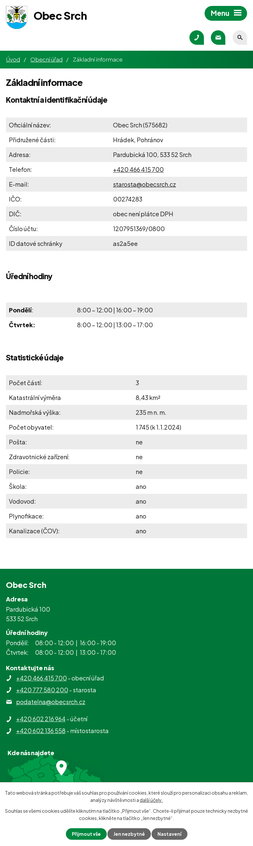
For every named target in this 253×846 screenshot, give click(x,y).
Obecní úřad (46, 59)
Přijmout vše (86, 834)
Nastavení (169, 834)
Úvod (13, 59)
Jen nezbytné (129, 834)
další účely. (151, 800)
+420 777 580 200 (42, 690)
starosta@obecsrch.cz (144, 184)
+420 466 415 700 (138, 169)
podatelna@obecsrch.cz (50, 701)
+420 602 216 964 (41, 719)
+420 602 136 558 (41, 730)
